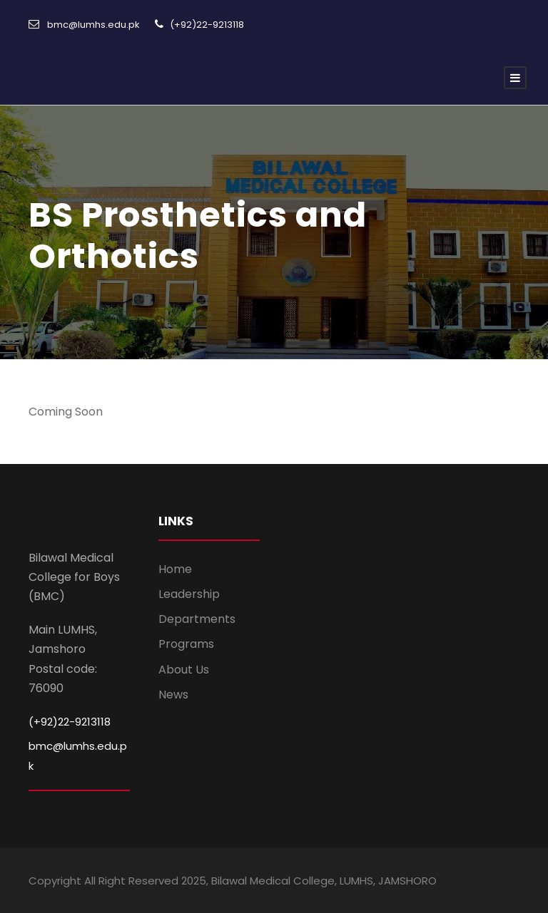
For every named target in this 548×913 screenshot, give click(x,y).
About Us (183, 669)
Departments (196, 619)
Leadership (189, 594)
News (173, 694)
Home (175, 569)
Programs (186, 644)
